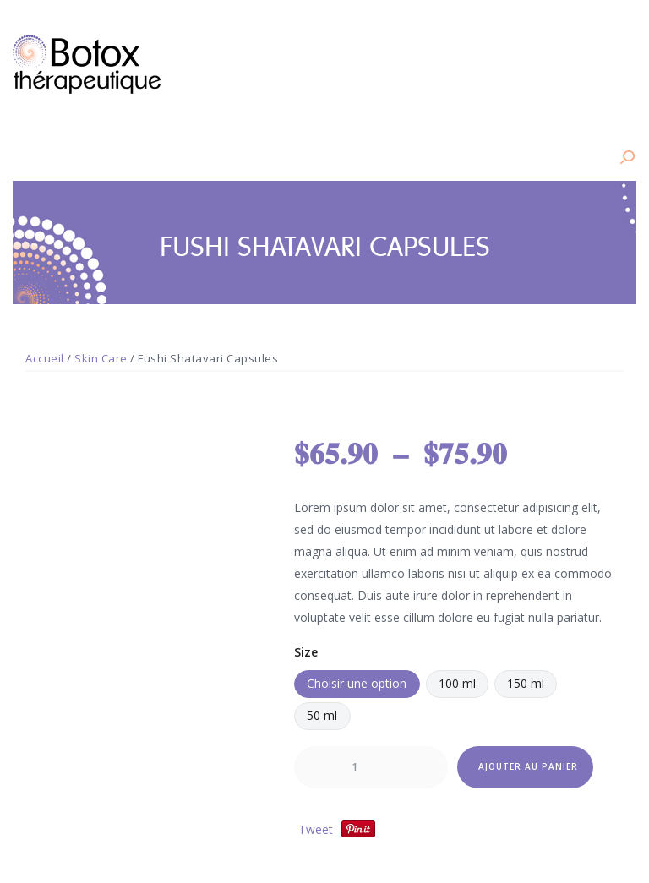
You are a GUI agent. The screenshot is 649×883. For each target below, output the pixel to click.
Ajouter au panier (528, 766)
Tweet (315, 828)
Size (306, 651)
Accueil (44, 358)
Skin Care (101, 358)
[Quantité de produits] (371, 767)
